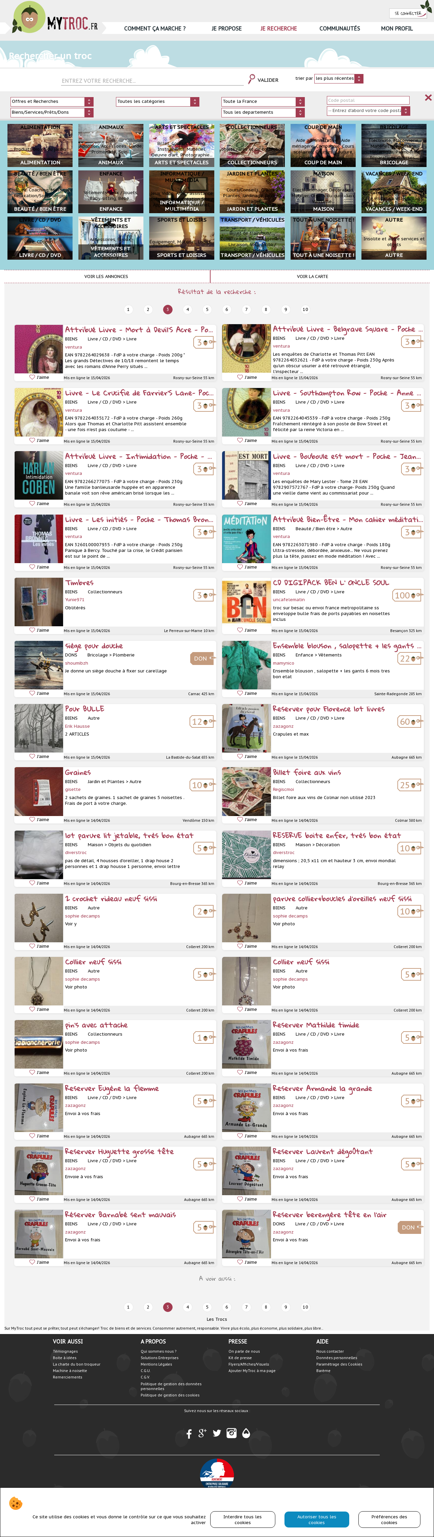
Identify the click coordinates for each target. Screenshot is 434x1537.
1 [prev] (128, 309)
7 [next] (246, 309)
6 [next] (226, 309)
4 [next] (187, 309)
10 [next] (305, 309)
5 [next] (207, 309)
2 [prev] (148, 309)
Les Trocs (217, 1319)
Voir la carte (312, 276)
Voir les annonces (106, 276)
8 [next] (266, 309)
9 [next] (285, 309)
